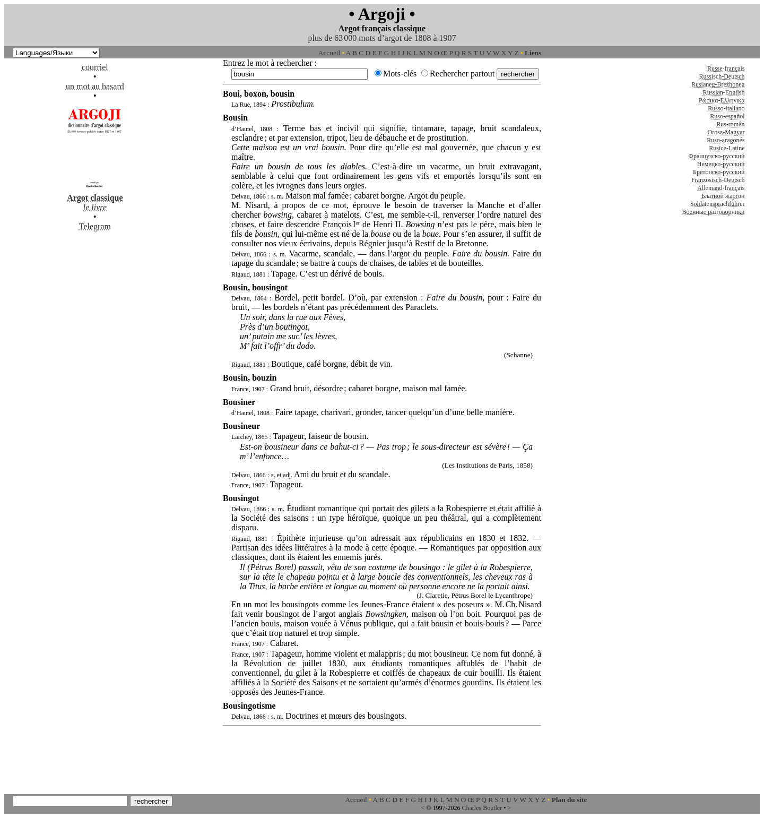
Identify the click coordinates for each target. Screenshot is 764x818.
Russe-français (726, 68)
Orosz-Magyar (726, 132)
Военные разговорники (713, 212)
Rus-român (730, 124)
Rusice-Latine (726, 148)
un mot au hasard (95, 86)
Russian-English (724, 92)
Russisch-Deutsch (722, 76)
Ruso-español (727, 116)
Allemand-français (720, 188)
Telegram (95, 226)
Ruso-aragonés (725, 140)
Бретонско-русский (718, 172)
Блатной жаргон (723, 196)
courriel (95, 67)
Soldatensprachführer (717, 204)
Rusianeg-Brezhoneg (718, 84)
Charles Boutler (482, 808)
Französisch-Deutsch (718, 180)
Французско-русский (716, 156)
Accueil (329, 53)
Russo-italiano (726, 108)
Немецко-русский (721, 164)
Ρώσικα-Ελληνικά (722, 100)
